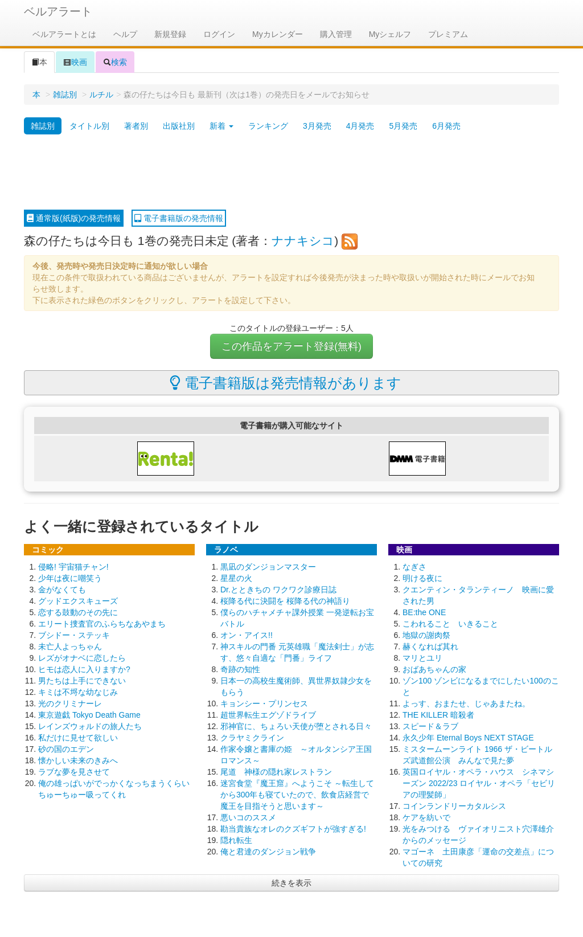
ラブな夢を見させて (74, 771)
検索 (115, 62)
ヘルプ (125, 34)
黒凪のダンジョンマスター (268, 566)
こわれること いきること (450, 623)
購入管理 (336, 34)
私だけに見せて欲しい (78, 737)
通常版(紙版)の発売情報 (74, 218)
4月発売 (360, 125)
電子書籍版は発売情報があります (285, 383)
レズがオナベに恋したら (82, 657)
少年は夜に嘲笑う (70, 578)
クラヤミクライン (252, 737)
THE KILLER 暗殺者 (438, 714)
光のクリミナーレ (70, 703)
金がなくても (62, 589)
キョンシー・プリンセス (264, 703)
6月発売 (446, 125)
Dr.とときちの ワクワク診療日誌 (278, 589)
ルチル (101, 94)
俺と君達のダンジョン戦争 (268, 851)
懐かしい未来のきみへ (78, 760)
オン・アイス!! (246, 635)
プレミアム (448, 34)
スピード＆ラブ (430, 726)
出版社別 (179, 125)
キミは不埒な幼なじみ (78, 692)
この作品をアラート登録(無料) (291, 346)
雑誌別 (65, 94)
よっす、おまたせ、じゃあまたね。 (466, 703)
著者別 (136, 125)
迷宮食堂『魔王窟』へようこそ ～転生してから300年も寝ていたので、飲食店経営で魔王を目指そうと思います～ (297, 795)
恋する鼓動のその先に (78, 612)
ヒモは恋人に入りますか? (84, 669)
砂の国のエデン (66, 749)
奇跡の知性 (240, 669)
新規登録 (170, 34)
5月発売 (403, 125)
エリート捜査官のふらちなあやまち (102, 623)
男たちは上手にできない (82, 680)
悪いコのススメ (248, 817)
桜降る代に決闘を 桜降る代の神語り (285, 600)
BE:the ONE (424, 612)
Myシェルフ (390, 34)
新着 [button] (221, 125)
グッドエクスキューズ (78, 600)
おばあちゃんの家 (434, 669)
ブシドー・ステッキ (74, 635)
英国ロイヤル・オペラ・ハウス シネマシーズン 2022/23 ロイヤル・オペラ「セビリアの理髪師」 (479, 783)
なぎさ (414, 566)
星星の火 (236, 578)
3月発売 (317, 125)
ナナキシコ (303, 240)
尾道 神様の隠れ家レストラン (276, 771)
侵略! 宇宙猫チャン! (73, 566)
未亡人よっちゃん (70, 646)
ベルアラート (58, 11)
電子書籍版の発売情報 (178, 218)
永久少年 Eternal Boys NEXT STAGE (468, 737)
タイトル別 (89, 125)
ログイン (219, 34)
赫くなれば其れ (430, 646)
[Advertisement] (291, 172)
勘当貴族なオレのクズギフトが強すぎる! (293, 828)
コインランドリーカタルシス (454, 806)
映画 (75, 62)
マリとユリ (422, 657)
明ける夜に (422, 578)
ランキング (268, 125)
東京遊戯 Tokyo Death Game (89, 714)
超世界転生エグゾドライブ (268, 714)
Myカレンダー (277, 34)
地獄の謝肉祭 (426, 635)
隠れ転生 (236, 840)
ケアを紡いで (426, 817)
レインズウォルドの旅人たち (90, 726)
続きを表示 (291, 882)
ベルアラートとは (64, 34)
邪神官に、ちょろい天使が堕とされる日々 (296, 726)
